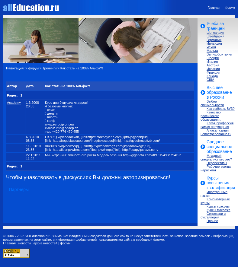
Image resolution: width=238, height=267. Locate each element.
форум (33, 68)
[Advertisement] (76, 75)
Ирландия (214, 43)
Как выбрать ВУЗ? (221, 108)
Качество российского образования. (211, 115)
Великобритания (219, 54)
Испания (213, 69)
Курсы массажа (218, 210)
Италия (212, 61)
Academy (14, 102)
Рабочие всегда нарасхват (216, 168)
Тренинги (50, 68)
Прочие (212, 221)
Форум (230, 7)
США (210, 79)
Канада (212, 76)
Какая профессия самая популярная (217, 125)
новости (24, 243)
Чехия (211, 47)
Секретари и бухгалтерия (213, 215)
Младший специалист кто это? (216, 157)
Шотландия (215, 32)
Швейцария (215, 36)
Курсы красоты (218, 206)
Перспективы (217, 163)
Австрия (213, 65)
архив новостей (45, 243)
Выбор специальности (212, 103)
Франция (213, 72)
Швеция (213, 58)
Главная (213, 7)
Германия (214, 40)
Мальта (212, 50)
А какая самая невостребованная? (216, 132)
